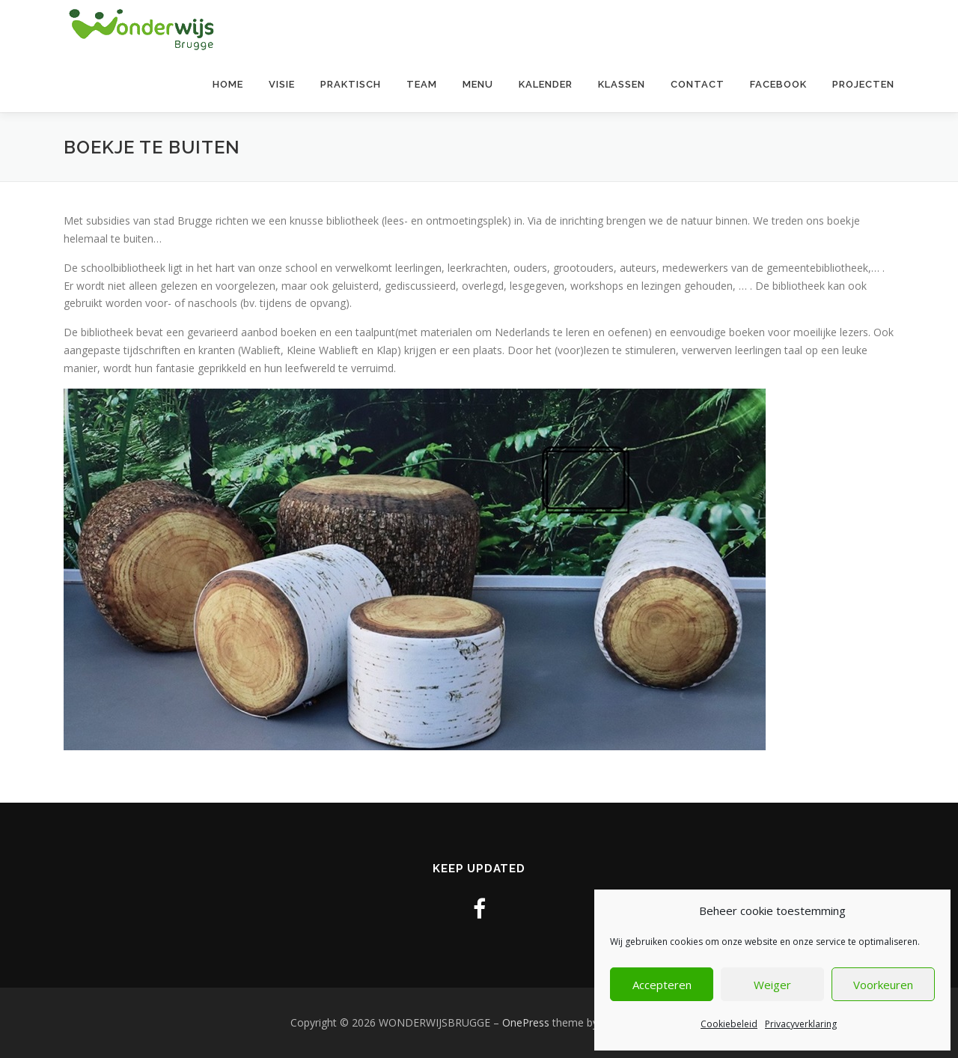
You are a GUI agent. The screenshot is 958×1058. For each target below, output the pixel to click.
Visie (282, 84)
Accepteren (662, 984)
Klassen (621, 84)
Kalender (546, 84)
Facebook (778, 84)
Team (421, 84)
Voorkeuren (883, 984)
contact (697, 84)
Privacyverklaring (801, 1024)
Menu (478, 84)
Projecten (863, 84)
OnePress (525, 1022)
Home (228, 84)
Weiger (772, 984)
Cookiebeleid (729, 1024)
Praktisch (350, 84)
